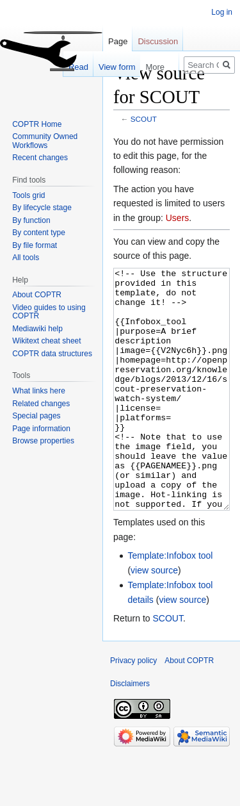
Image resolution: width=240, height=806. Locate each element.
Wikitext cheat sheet (46, 340)
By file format (34, 245)
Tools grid (28, 195)
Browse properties (43, 440)
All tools (25, 257)
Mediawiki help (37, 328)
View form (110, 67)
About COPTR (36, 294)
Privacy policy (133, 708)
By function (31, 220)
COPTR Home (36, 124)
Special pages (36, 415)
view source (154, 618)
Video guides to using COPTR (49, 312)
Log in (221, 12)
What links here (38, 390)
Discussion (158, 41)
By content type (38, 232)
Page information (41, 428)
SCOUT (144, 119)
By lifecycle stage (42, 207)
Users (177, 218)
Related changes (41, 403)
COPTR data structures (52, 353)
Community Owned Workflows (44, 141)
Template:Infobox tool (169, 603)
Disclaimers (130, 731)
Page (117, 41)
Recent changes (40, 157)
